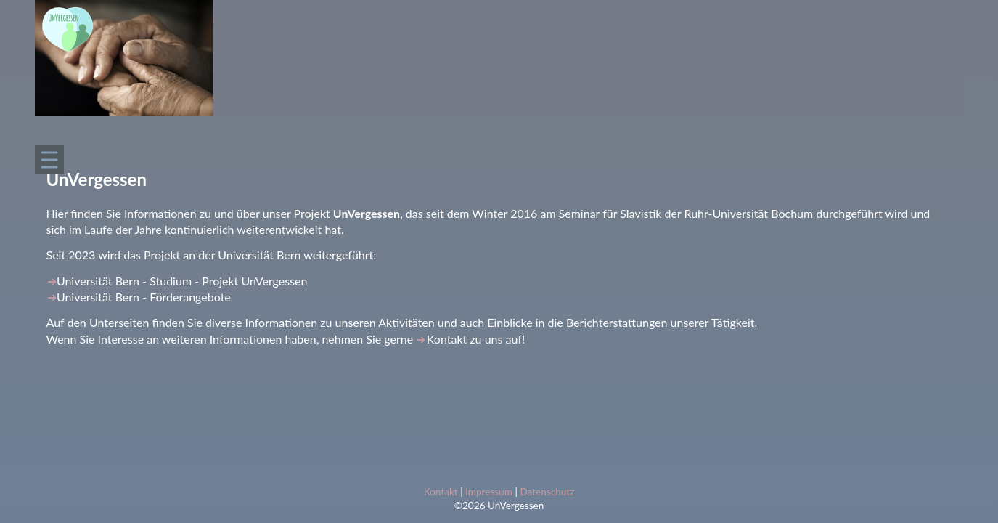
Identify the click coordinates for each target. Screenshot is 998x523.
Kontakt (447, 339)
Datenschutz (547, 492)
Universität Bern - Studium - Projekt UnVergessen (182, 281)
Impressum (488, 492)
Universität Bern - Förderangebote (144, 297)
